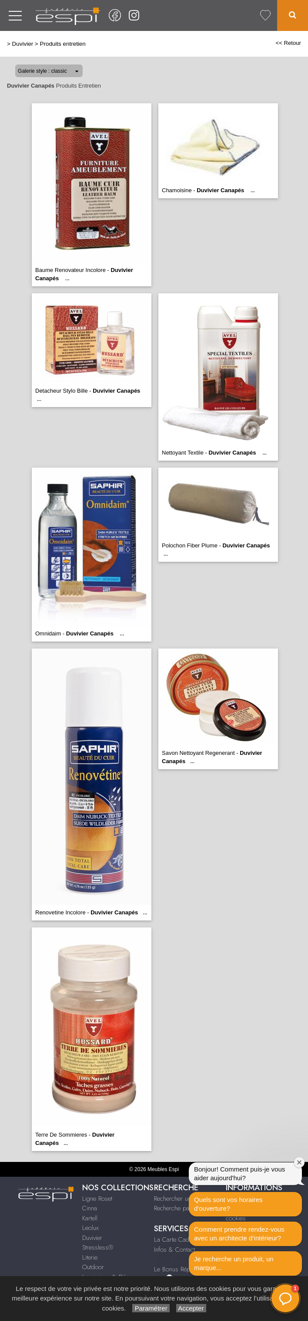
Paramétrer (151, 1308)
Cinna (89, 1208)
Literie (89, 1257)
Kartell (89, 1218)
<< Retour (288, 43)
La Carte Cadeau (176, 1239)
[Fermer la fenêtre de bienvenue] (299, 1162)
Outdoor (93, 1267)
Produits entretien (62, 44)
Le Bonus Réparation (181, 1269)
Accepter (191, 1308)
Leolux (90, 1228)
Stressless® (97, 1247)
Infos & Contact (174, 1249)
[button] (285, 1298)
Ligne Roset (97, 1198)
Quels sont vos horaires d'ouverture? (228, 1204)
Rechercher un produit (182, 1198)
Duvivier (22, 44)
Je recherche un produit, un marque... (234, 1263)
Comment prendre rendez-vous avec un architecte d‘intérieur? (239, 1234)
